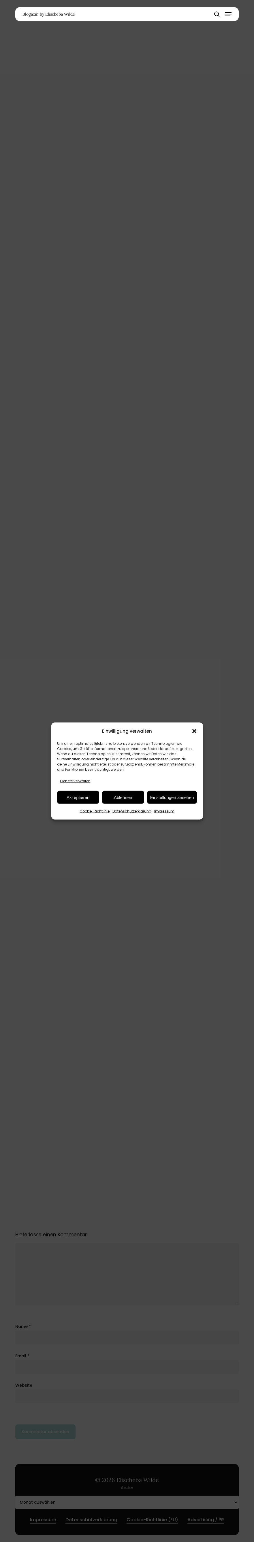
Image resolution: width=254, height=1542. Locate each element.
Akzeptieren (78, 797)
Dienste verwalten (75, 780)
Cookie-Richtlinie (95, 811)
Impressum (164, 811)
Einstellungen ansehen (172, 797)
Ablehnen (123, 797)
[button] (194, 731)
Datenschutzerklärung (131, 811)
